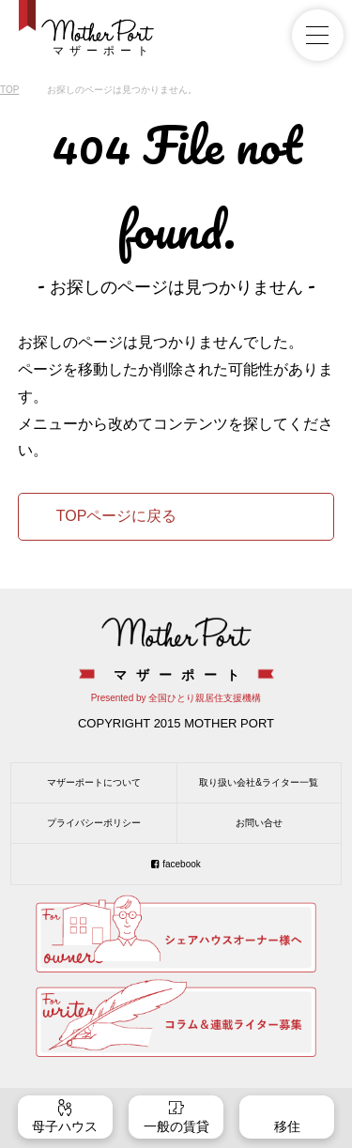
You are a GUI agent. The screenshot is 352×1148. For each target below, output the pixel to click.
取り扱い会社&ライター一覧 (258, 782)
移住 (287, 1126)
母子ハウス (65, 1126)
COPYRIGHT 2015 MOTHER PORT (176, 723)
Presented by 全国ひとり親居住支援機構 (176, 698)
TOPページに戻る (116, 516)
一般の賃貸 (176, 1126)
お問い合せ (259, 823)
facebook (181, 864)
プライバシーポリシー (94, 823)
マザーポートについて (94, 782)
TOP (9, 89)
